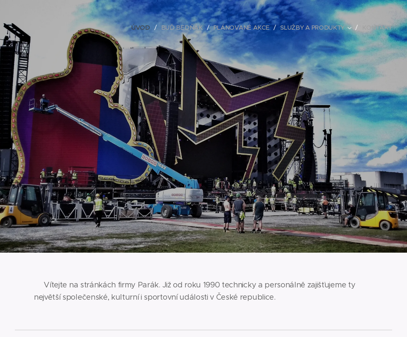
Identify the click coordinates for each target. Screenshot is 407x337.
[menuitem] (147, 27)
